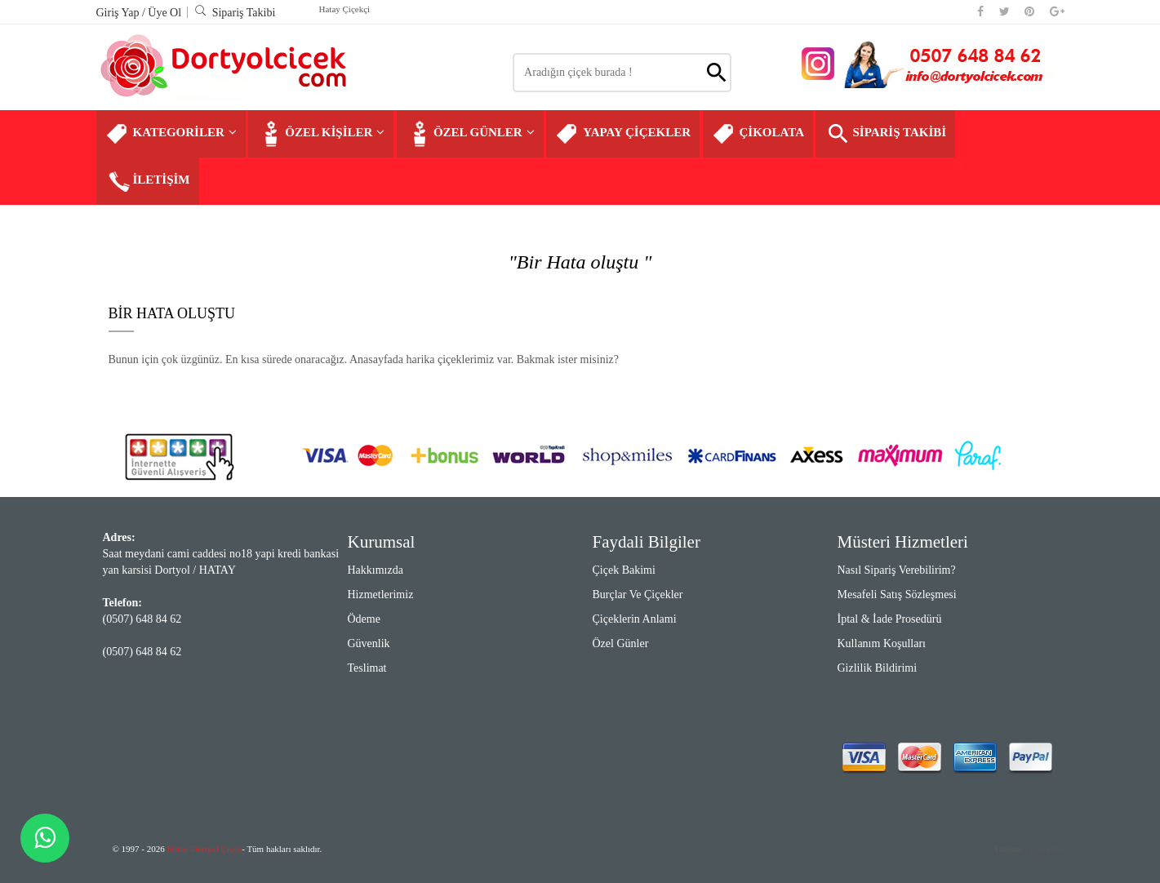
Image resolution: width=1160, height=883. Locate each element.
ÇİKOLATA (758, 134)
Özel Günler (621, 643)
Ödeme (364, 619)
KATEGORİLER (171, 134)
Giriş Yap (119, 13)
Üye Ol (164, 13)
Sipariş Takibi (235, 13)
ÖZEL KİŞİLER (320, 134)
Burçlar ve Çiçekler (638, 594)
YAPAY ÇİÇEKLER (623, 134)
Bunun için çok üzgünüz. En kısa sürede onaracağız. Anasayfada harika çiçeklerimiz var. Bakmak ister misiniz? (364, 359)
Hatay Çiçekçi (345, 9)
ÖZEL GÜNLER (470, 134)
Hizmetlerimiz (381, 594)
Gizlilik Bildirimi (878, 668)
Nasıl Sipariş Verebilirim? (897, 570)
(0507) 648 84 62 (142, 619)
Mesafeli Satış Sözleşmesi (897, 594)
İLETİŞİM (147, 181)
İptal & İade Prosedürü (890, 619)
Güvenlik (369, 643)
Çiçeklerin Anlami (635, 619)
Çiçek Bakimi (624, 570)
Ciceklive (1028, 849)
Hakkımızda (375, 570)
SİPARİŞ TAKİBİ (885, 134)
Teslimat (367, 668)
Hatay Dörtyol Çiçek (204, 849)
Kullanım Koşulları (882, 643)
